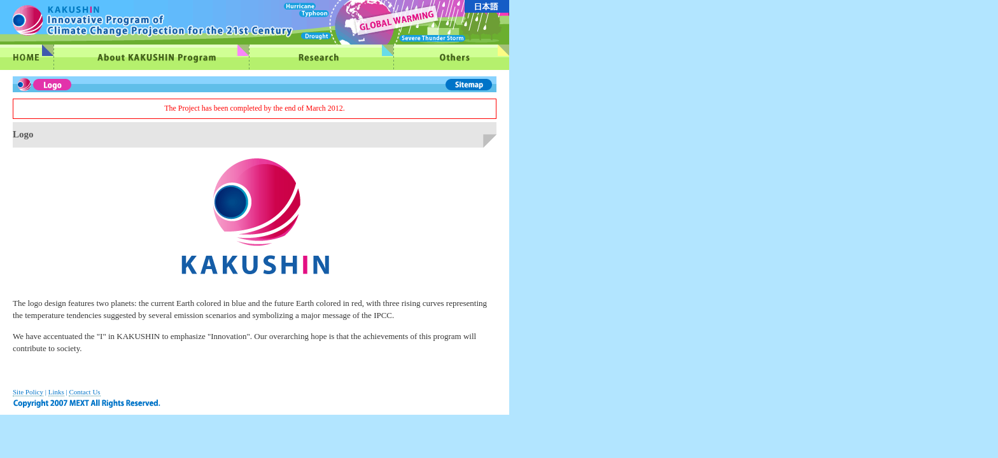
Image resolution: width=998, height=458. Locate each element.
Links (56, 392)
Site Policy (28, 392)
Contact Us (84, 392)
